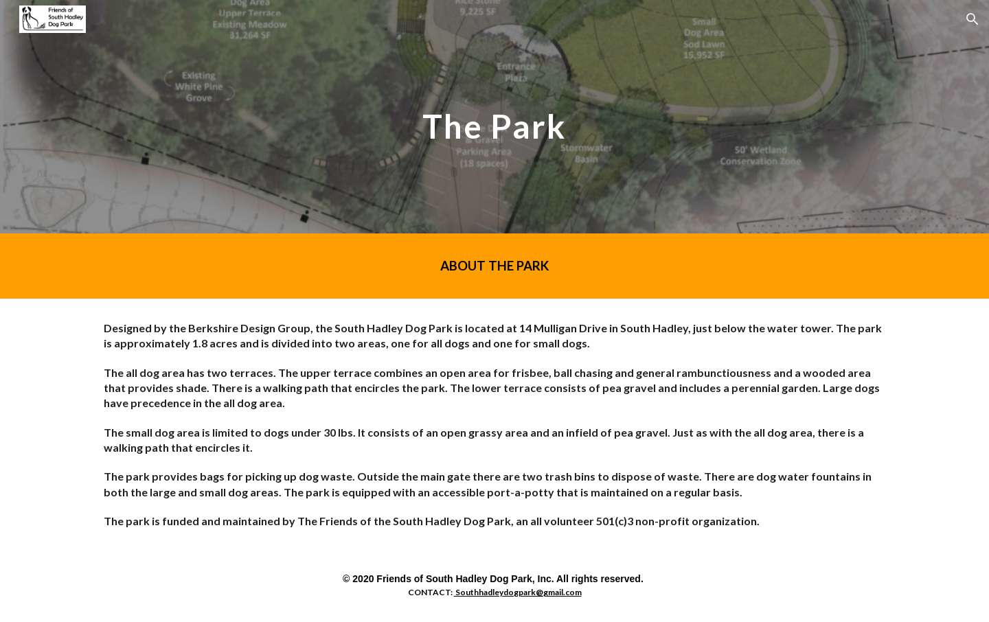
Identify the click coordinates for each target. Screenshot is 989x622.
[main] (494, 116)
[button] (972, 19)
